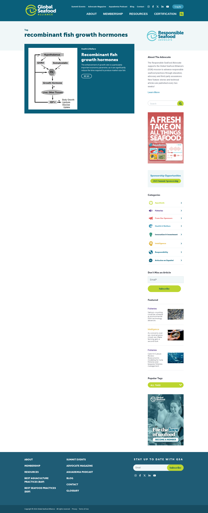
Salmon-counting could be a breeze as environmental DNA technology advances (155, 316)
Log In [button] (178, 6)
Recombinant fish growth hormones (99, 57)
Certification (165, 14)
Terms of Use (84, 509)
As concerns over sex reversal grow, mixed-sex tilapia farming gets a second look (155, 337)
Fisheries (152, 308)
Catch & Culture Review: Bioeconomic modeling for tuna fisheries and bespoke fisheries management (155, 360)
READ (86, 76)
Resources (138, 14)
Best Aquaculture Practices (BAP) (36, 480)
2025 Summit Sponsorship (165, 180)
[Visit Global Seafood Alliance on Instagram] (148, 6)
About (91, 14)
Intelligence (153, 329)
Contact (140, 7)
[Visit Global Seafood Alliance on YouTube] (167, 6)
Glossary (72, 490)
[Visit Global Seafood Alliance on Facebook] (153, 6)
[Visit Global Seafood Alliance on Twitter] (157, 6)
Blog (132, 7)
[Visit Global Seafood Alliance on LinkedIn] (162, 6)
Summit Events (78, 7)
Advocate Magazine (97, 7)
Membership (113, 14)
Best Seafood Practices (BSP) (40, 490)
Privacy (74, 509)
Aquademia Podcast (118, 7)
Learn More (154, 92)
